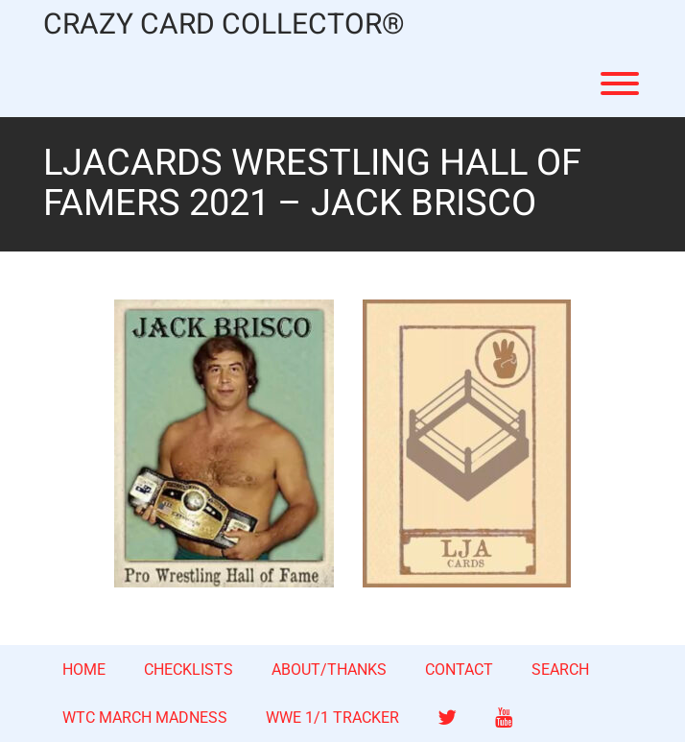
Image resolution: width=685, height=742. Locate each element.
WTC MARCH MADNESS (144, 717)
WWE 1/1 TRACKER (332, 717)
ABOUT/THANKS (329, 669)
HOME (84, 669)
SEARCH (560, 669)
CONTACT (459, 669)
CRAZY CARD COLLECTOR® (224, 25)
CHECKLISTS (188, 669)
